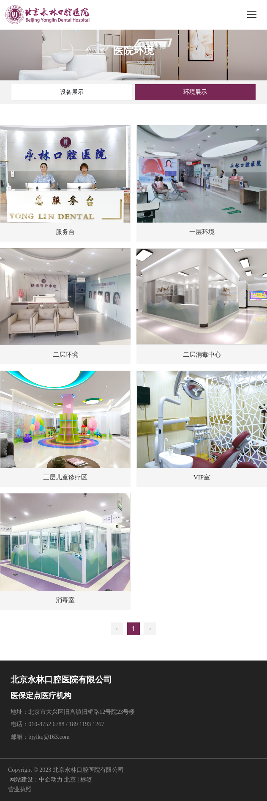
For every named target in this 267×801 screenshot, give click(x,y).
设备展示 (72, 91)
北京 (70, 779)
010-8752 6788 (46, 724)
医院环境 (133, 51)
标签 (86, 779)
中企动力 (51, 779)
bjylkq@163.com (49, 737)
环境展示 (195, 91)
